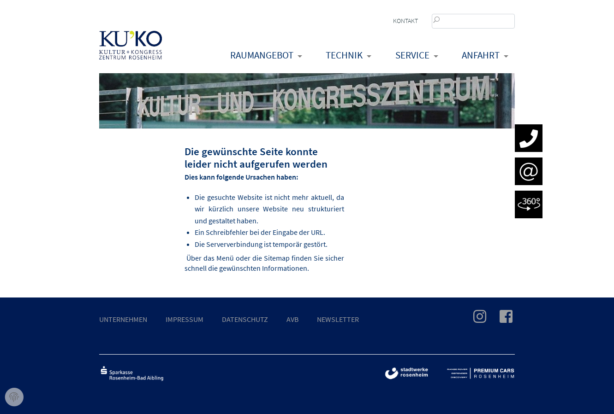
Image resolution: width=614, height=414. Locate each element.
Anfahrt (481, 55)
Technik (344, 55)
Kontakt (405, 21)
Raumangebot (261, 55)
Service (412, 55)
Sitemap (277, 257)
